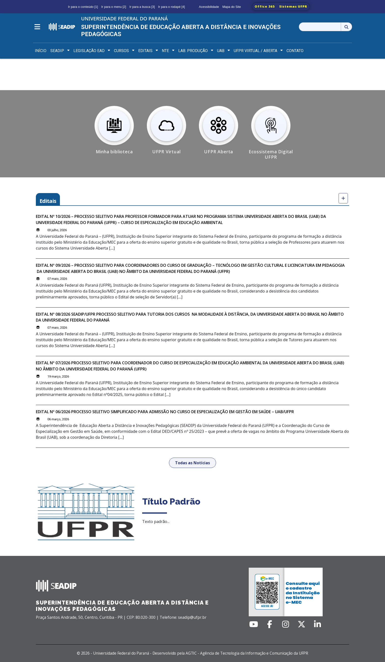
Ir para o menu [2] (113, 7)
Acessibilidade (209, 7)
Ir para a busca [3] (142, 7)
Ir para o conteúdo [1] (83, 7)
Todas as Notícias (192, 462)
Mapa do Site (231, 7)
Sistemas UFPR (293, 6)
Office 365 (265, 6)
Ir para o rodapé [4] (171, 7)
